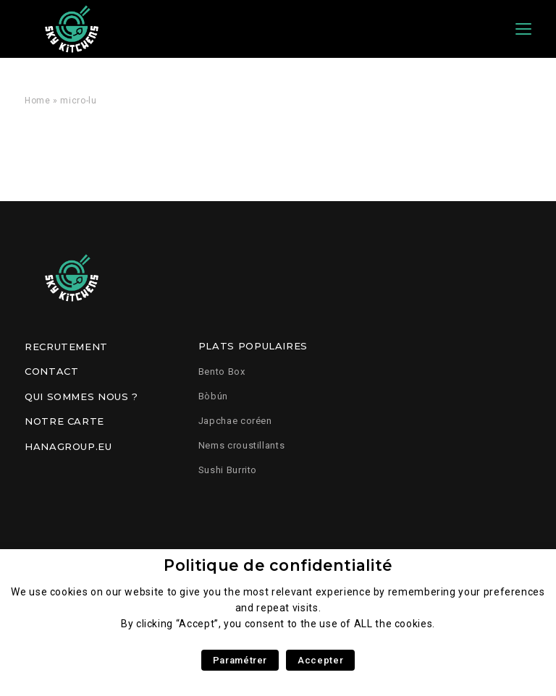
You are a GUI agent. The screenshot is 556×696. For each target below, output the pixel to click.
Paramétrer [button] (240, 660)
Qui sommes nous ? (81, 396)
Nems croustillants (241, 445)
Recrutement (66, 346)
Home (38, 101)
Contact (51, 371)
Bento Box (221, 371)
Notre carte (64, 421)
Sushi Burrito (227, 469)
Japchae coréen (235, 420)
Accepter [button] (320, 660)
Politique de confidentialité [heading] (278, 565)
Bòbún (213, 396)
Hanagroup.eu (68, 446)
